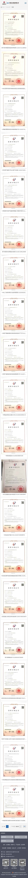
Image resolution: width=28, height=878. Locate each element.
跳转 (24, 826)
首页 (4, 7)
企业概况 (8, 844)
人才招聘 (19, 848)
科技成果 (8, 7)
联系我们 (24, 848)
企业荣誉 (23, 844)
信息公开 (14, 848)
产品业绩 (18, 844)
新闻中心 (13, 844)
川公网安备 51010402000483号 (19, 872)
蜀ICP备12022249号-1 (6, 872)
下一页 (13, 826)
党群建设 (9, 848)
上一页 (3, 826)
